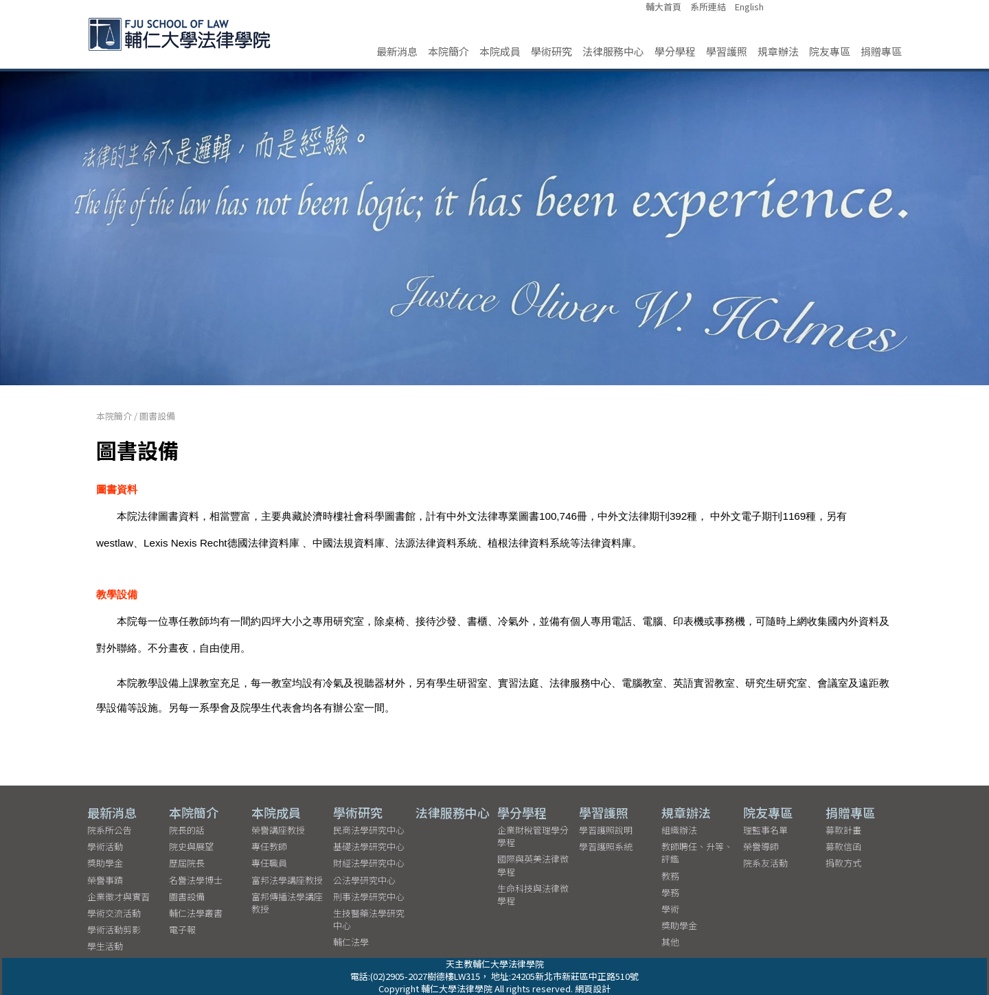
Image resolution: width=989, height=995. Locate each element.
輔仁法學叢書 (196, 912)
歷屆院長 (187, 862)
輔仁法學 (351, 941)
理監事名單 (765, 829)
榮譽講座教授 (278, 829)
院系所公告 (109, 829)
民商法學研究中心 (369, 829)
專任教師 (269, 846)
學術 (670, 908)
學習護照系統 (606, 846)
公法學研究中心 (364, 879)
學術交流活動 (114, 912)
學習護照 (726, 51)
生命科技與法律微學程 (533, 894)
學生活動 (105, 945)
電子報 (182, 929)
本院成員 (500, 51)
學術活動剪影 (114, 929)
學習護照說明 (606, 829)
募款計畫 (843, 829)
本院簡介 (448, 51)
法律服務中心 (613, 51)
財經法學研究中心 (369, 862)
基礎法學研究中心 (369, 846)
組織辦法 (679, 829)
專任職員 (269, 862)
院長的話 (187, 829)
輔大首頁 (663, 6)
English (749, 6)
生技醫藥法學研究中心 (369, 919)
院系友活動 (765, 862)
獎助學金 (105, 862)
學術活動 (105, 846)
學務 (670, 892)
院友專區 (829, 51)
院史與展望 (191, 846)
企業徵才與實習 (118, 896)
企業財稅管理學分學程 (533, 836)
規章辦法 (778, 51)
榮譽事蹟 (105, 879)
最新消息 (397, 51)
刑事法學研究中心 (369, 896)
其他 (670, 941)
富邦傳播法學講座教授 (287, 902)
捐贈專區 (881, 51)
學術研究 (551, 51)
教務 (670, 875)
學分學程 (675, 51)
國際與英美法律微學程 (533, 865)
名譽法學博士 (196, 879)
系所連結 (708, 6)
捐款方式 (843, 862)
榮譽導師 (761, 846)
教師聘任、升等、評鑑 (697, 852)
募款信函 (843, 846)
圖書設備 (157, 415)
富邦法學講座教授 (287, 879)
